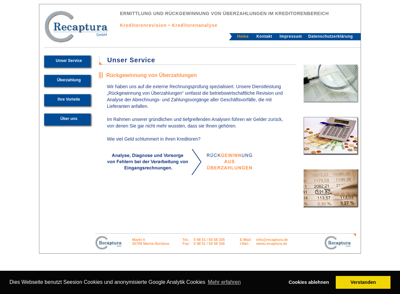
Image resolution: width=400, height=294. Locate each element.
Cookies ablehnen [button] (309, 282)
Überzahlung (69, 80)
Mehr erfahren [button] (224, 282)
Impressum (291, 36)
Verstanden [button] (363, 282)
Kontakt (264, 36)
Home (243, 36)
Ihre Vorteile (69, 99)
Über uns (68, 118)
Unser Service (69, 60)
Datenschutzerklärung (330, 36)
